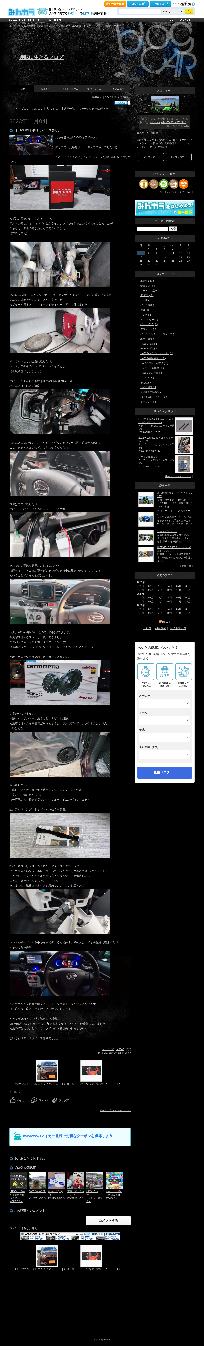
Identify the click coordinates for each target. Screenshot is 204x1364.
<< (158, 238)
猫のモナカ (143, 133)
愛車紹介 (46, 88)
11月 (178, 601)
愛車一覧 (186, 566)
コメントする (108, 1220)
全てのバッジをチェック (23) (175, 191)
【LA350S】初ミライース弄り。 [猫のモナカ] (95, 25)
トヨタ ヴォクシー (167, 531)
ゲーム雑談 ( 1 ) (148, 305)
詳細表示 (97, 97)
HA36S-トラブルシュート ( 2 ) (156, 353)
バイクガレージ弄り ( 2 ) (153, 397)
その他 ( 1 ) (146, 382)
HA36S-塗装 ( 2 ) (149, 348)
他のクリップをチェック (178, 476)
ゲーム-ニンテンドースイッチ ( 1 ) (158, 334)
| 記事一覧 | (69, 108)
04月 (169, 597)
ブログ (42, 25)
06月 (187, 597)
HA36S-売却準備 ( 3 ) (151, 372)
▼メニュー (118, 88)
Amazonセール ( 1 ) (150, 319)
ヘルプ (176, 4)
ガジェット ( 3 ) (148, 329)
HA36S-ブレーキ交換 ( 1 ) (154, 363)
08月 (150, 601)
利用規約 (160, 628)
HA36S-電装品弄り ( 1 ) (153, 358)
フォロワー (179, 157)
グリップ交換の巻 (148, 456)
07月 (141, 590)
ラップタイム (94, 88)
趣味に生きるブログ (41, 57)
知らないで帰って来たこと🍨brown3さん (114, 1194)
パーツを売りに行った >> (100, 108)
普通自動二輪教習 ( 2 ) (152, 392)
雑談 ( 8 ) (145, 310)
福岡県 (154, 133)
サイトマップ (178, 628)
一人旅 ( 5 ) (146, 300)
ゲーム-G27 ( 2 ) (149, 324)
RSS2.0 (166, 621)
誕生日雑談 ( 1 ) (148, 339)
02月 (150, 597)
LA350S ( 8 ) (147, 377)
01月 (141, 597)
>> (171, 238)
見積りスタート (165, 772)
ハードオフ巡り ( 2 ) (151, 290)
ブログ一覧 (62, 25)
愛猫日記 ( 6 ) (147, 285)
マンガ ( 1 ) (146, 314)
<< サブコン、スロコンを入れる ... (36, 108)
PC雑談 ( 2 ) (146, 295)
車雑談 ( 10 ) (147, 281)
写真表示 (126, 97)
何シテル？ (172, 126)
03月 (160, 597)
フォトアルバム (70, 88)
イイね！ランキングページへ (115, 1110)
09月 (160, 601)
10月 (169, 601)
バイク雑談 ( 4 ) (148, 387)
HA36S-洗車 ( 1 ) (149, 343)
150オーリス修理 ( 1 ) (152, 368)
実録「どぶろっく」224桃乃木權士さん (75, 1194)
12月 (187, 601)
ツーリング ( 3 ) (148, 401)
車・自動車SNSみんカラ (22, 25)
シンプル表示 (112, 97)
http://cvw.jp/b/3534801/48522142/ (168, 122)
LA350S (120, 1049)
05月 (178, 597)
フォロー (151, 157)
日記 (50, 25)
